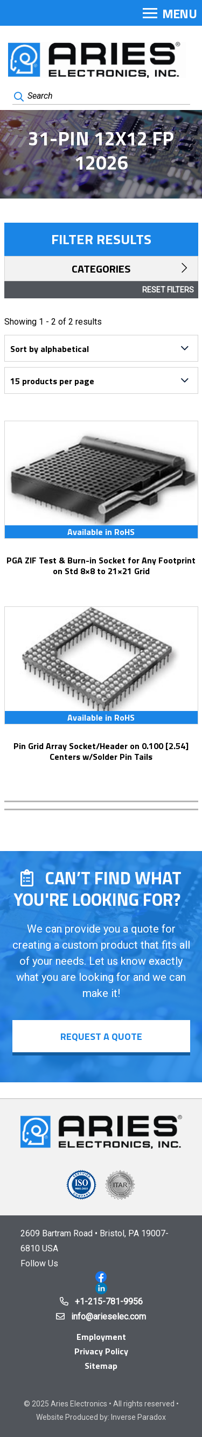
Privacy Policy (101, 1351)
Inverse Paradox (138, 1417)
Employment (101, 1336)
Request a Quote (101, 1036)
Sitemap (101, 1365)
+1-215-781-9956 (109, 1301)
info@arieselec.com (108, 1316)
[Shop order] (101, 348)
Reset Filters (168, 289)
